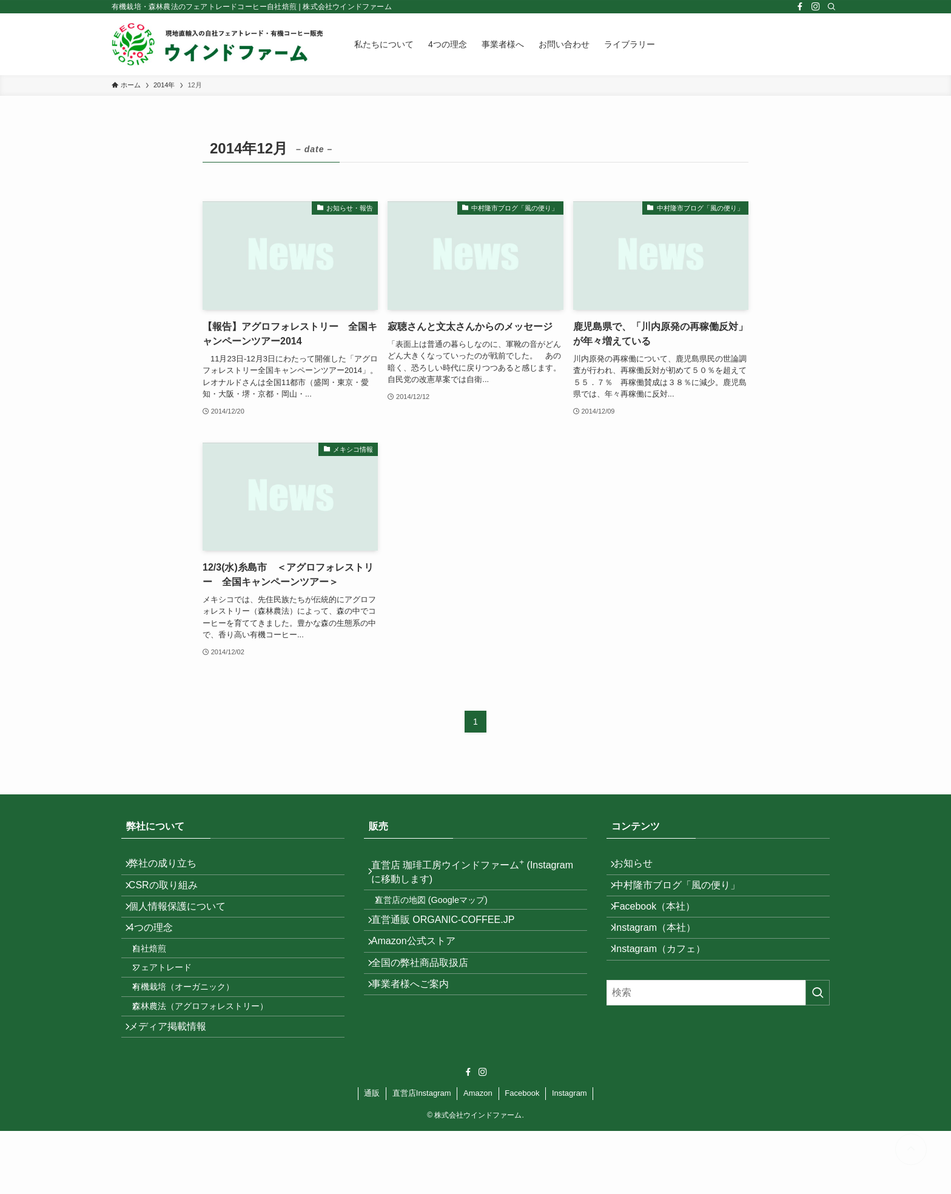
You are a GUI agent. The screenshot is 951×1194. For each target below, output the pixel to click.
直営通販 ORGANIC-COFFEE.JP (450, 937)
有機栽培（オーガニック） (194, 1033)
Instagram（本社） (662, 953)
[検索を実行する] (817, 1029)
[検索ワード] (718, 1029)
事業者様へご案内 (417, 1023)
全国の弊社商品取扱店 (427, 995)
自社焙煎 (160, 981)
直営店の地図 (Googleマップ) (442, 910)
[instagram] (816, 6)
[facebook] (800, 6)
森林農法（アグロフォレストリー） (211, 1059)
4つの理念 (158, 953)
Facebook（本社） (661, 924)
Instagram (569, 1156)
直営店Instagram (421, 1156)
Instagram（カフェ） (667, 982)
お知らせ (640, 867)
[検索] (831, 6)
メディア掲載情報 (174, 1086)
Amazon (477, 1156)
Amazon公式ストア (420, 966)
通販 (372, 1156)
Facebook (522, 1156)
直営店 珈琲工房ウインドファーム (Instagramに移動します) (454, 874)
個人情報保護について (184, 924)
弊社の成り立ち (170, 867)
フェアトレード (173, 1007)
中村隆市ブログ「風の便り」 (684, 896)
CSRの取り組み (170, 896)
